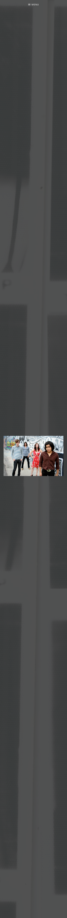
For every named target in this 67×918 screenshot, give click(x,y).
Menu (35, 4)
